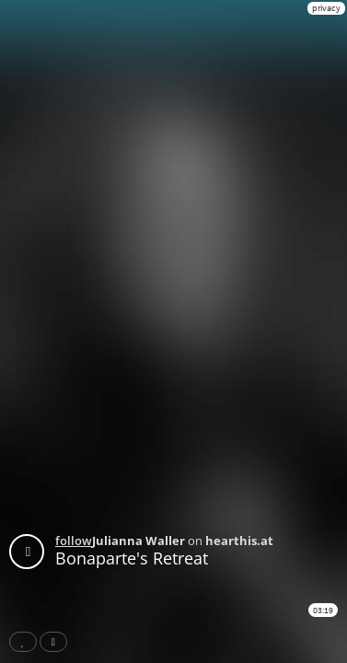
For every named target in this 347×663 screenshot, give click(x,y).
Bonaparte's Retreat (131, 558)
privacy (326, 8)
